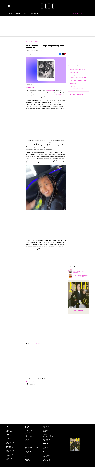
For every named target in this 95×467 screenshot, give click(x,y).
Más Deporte (28, 439)
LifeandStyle (28, 456)
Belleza (18, 13)
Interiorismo (46, 440)
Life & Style (9, 458)
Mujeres (27, 455)
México (26, 462)
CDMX (44, 427)
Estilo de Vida (9, 454)
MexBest (8, 446)
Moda (10, 13)
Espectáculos (9, 435)
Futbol (26, 434)
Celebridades (32, 42)
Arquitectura (46, 439)
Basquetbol (28, 438)
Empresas (27, 446)
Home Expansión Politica (31, 447)
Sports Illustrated (29, 433)
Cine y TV (27, 427)
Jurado (8, 455)
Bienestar (8, 453)
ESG (44, 451)
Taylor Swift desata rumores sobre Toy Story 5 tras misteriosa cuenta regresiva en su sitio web (78, 88)
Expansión (27, 444)
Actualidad (46, 444)
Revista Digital (78, 310)
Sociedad (45, 431)
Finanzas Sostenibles (48, 458)
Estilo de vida (34, 13)
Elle (7, 426)
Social (45, 454)
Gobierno (27, 460)
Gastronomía (9, 447)
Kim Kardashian (49, 90)
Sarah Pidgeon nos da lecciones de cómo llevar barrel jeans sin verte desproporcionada (78, 71)
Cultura (8, 443)
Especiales (46, 448)
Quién (7, 434)
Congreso (46, 426)
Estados (45, 428)
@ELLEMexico (32, 384)
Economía (27, 448)
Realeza (8, 437)
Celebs (25, 13)
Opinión (45, 430)
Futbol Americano (29, 436)
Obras (26, 452)
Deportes (27, 426)
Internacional (28, 450)
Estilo (7, 459)
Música (26, 428)
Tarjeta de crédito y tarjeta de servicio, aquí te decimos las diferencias (80, 271)
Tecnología (28, 451)
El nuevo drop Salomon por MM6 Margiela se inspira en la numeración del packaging (78, 82)
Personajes (9, 451)
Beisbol (26, 435)
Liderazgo (46, 446)
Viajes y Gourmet (10, 442)
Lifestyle (27, 440)
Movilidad (46, 456)
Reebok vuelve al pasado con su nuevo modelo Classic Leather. (80, 276)
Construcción (47, 435)
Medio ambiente (47, 452)
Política (27, 459)
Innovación (46, 459)
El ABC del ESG (47, 460)
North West (59, 95)
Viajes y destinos (10, 450)
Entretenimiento (10, 461)
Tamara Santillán (30, 382)
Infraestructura (47, 438)
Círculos (8, 438)
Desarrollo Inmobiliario (49, 436)
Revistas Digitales (78, 13)
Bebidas (8, 449)
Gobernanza (46, 455)
